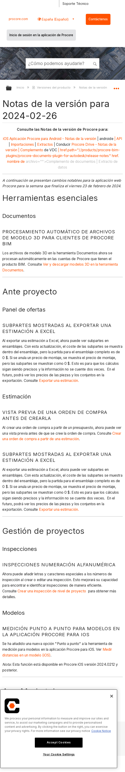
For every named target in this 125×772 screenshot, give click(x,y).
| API (118, 139)
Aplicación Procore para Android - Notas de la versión (52, 139)
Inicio (21, 87)
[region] (58, 728)
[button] (95, 63)
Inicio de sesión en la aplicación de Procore (41, 35)
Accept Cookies (59, 742)
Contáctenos (98, 19)
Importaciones (22, 144)
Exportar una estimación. (59, 380)
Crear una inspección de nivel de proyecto (52, 591)
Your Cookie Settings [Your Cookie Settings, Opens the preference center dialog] (59, 754)
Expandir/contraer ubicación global (116, 86)
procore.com (18, 19)
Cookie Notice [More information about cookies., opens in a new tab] (101, 731)
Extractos (45, 144)
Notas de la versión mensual (100, 87)
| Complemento (30, 150)
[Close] (112, 696)
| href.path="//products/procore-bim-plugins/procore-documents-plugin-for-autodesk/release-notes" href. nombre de (63, 156)
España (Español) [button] (55, 19)
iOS (6, 139)
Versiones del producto (51, 87)
